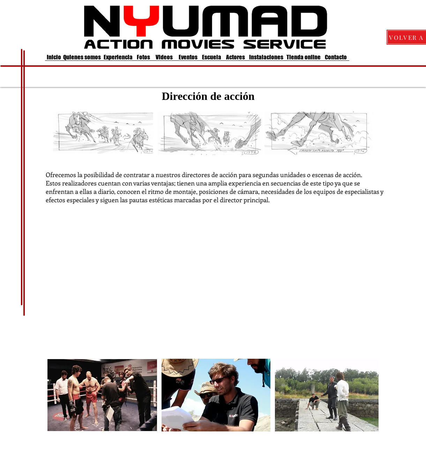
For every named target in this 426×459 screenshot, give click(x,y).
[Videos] (164, 57)
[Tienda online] (303, 57)
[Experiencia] (118, 57)
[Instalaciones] (266, 57)
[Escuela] (212, 57)
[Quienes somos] (82, 57)
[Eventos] (188, 57)
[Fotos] (143, 57)
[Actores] (235, 57)
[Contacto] (336, 57)
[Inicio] (54, 57)
